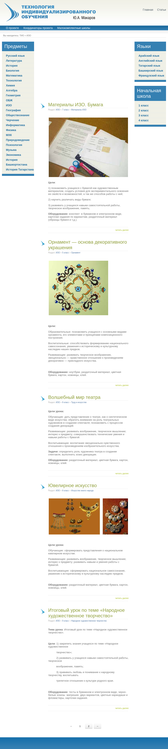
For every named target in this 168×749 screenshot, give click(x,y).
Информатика (15, 125)
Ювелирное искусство (72, 485)
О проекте (12, 28)
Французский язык (151, 75)
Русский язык (15, 55)
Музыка (11, 149)
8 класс (65, 402)
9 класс (65, 621)
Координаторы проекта (37, 28)
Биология (12, 70)
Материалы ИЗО (78, 110)
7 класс (65, 110)
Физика (11, 130)
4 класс (143, 120)
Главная (148, 9)
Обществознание (17, 115)
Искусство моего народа (82, 490)
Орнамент (75, 253)
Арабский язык (148, 55)
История (11, 65)
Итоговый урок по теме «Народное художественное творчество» (86, 612)
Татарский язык (149, 65)
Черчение (12, 120)
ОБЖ (9, 100)
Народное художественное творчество (89, 621)
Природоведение (18, 140)
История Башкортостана (16, 162)
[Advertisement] (84, 69)
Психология (14, 145)
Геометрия (13, 95)
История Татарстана (20, 169)
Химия (10, 85)
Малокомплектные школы (73, 28)
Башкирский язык (150, 70)
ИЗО (29, 35)
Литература (14, 60)
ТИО (22, 35)
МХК (9, 135)
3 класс (143, 115)
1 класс (143, 105)
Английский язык (150, 60)
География (13, 110)
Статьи (161, 9)
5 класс (65, 253)
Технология (14, 80)
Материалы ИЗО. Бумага (75, 104)
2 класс (143, 110)
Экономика (13, 154)
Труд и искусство (79, 402)
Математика (14, 75)
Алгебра (11, 90)
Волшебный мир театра (74, 397)
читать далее (122, 230)
